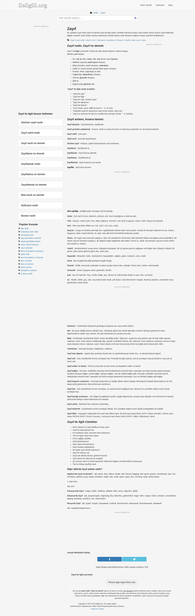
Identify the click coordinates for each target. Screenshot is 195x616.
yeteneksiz (103, 65)
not (92, 84)
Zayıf (103, 13)
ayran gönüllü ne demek (31, 238)
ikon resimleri (26, 261)
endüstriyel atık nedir (29, 232)
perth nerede (26, 267)
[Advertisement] (154, 65)
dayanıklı (86, 74)
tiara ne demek (27, 264)
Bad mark (136, 40)
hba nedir (25, 228)
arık (98, 59)
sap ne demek (27, 248)
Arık (93, 40)
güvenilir (83, 78)
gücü (95, 62)
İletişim (101, 609)
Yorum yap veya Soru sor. (122, 582)
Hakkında (94, 609)
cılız (94, 59)
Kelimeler (160, 5)
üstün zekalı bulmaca (30, 245)
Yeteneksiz (101, 40)
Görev (75, 62)
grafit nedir (25, 254)
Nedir (95, 13)
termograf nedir (27, 235)
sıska (89, 59)
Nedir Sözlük (146, 5)
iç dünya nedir (26, 274)
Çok (74, 81)
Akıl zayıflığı (72, 211)
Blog (170, 5)
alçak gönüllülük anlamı (30, 241)
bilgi (77, 51)
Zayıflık (128, 40)
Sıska (143, 40)
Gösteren (119, 40)
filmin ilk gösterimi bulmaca (32, 251)
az (81, 59)
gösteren (87, 84)
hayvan (114, 59)
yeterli (90, 62)
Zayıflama (110, 40)
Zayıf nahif (80, 40)
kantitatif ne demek (29, 270)
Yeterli (88, 40)
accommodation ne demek (32, 257)
